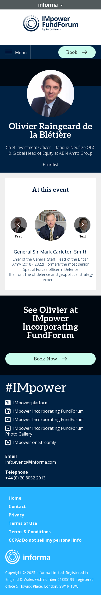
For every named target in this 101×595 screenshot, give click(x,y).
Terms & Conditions (30, 532)
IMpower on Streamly (30, 442)
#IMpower (35, 388)
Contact (17, 506)
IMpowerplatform (27, 403)
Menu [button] (21, 52)
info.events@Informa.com (30, 462)
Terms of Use (23, 523)
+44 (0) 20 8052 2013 (25, 478)
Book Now (45, 358)
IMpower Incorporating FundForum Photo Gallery (44, 431)
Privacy (16, 515)
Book (72, 52)
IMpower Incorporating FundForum (44, 411)
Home (15, 498)
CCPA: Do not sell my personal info (45, 540)
